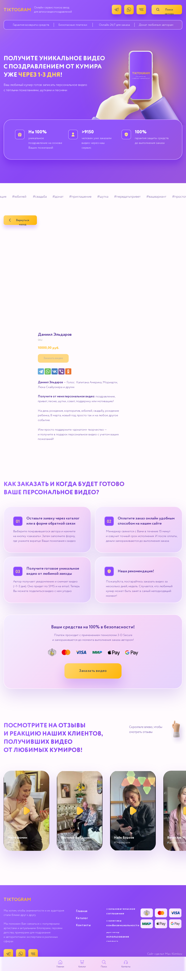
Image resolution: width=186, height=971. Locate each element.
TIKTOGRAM (17, 10)
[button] (93, 671)
